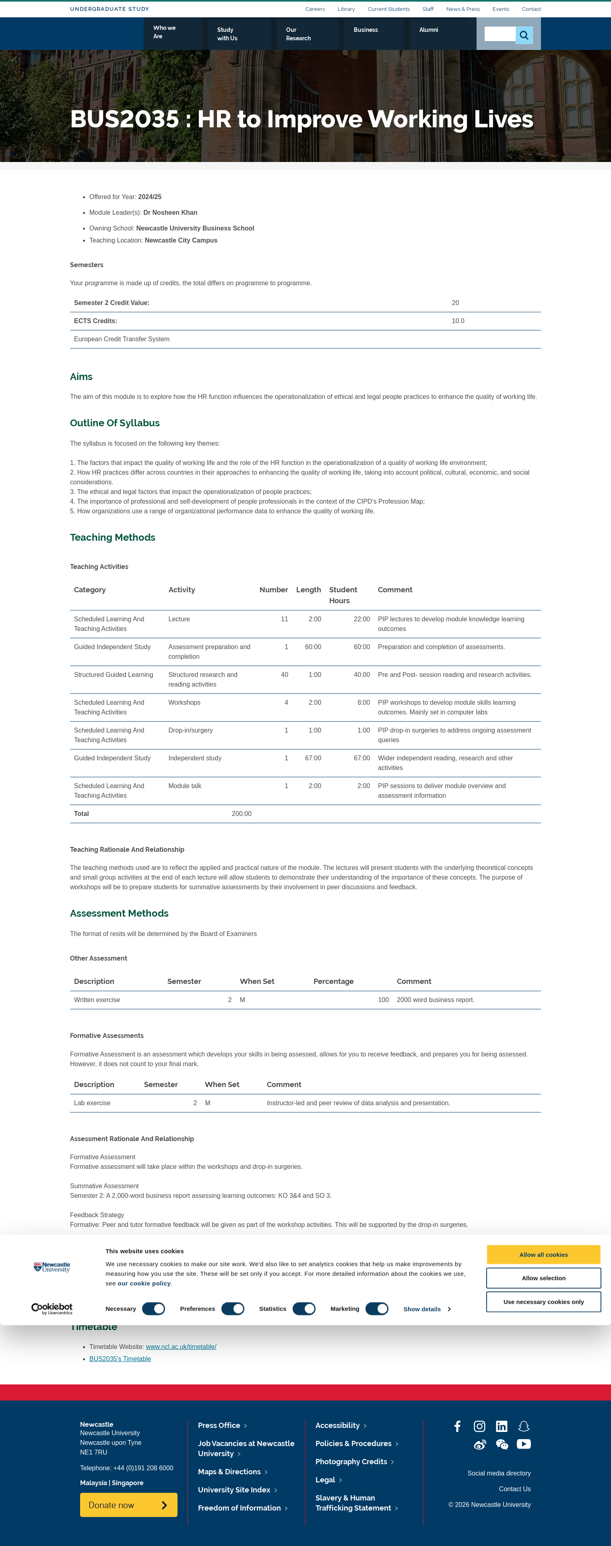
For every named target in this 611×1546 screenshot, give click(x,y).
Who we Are (257, 39)
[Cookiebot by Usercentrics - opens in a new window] (52, 1530)
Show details (422, 1530)
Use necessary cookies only (544, 1522)
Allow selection (544, 1499)
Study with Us (311, 39)
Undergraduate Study (109, 9)
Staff (428, 9)
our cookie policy (144, 1503)
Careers (315, 9)
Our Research (367, 39)
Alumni (453, 39)
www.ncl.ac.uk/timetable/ (181, 1346)
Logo (107, 37)
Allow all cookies (544, 1475)
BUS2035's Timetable (120, 1358)
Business (415, 39)
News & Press (463, 9)
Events (501, 9)
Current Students (389, 9)
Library (346, 9)
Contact (531, 9)
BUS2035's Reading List (124, 1300)
